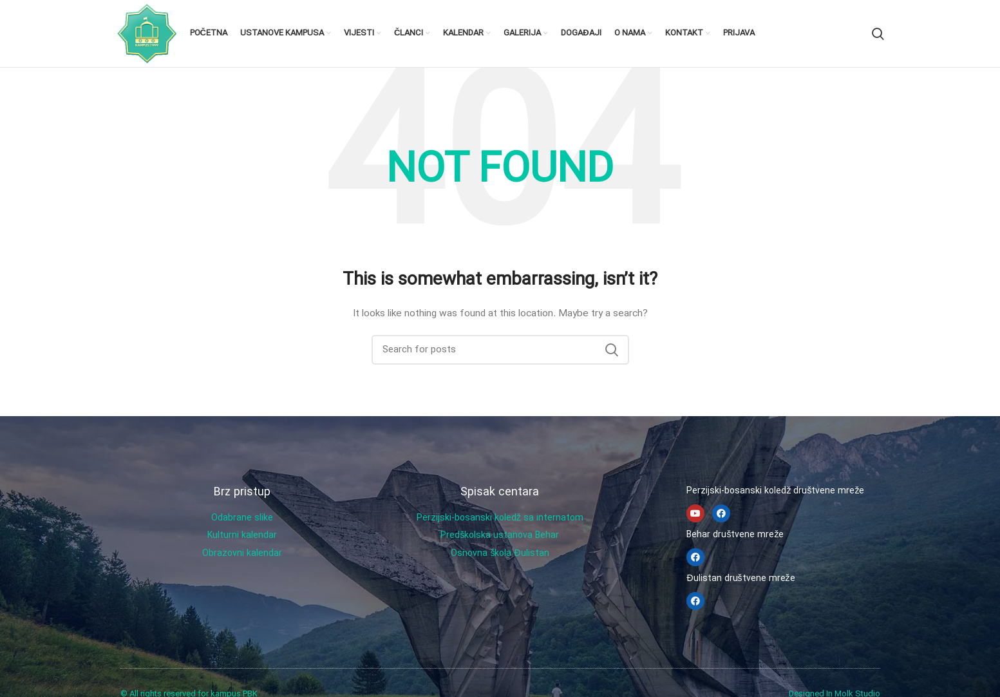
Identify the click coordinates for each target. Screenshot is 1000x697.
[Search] (878, 33)
